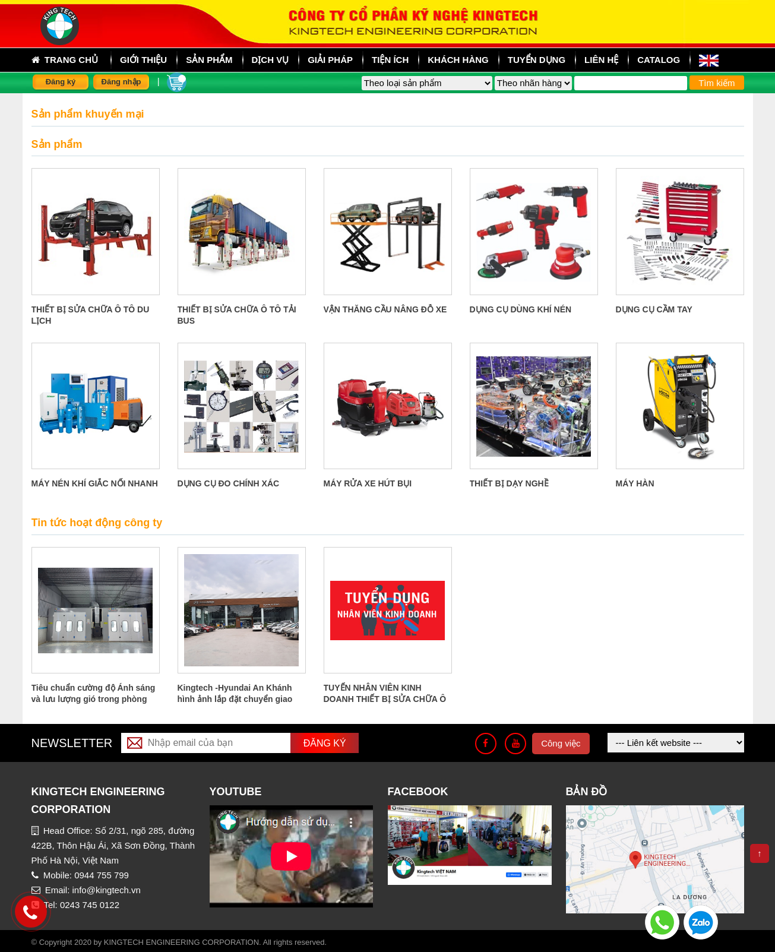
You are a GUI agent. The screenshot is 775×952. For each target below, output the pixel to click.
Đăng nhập (121, 81)
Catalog (658, 60)
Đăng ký (61, 81)
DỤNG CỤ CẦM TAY (654, 309)
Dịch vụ (270, 60)
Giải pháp (330, 60)
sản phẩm (209, 60)
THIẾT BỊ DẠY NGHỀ (509, 483)
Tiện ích (390, 60)
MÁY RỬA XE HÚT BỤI (368, 483)
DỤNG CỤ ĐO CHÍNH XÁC (229, 483)
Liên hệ (601, 60)
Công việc (560, 743)
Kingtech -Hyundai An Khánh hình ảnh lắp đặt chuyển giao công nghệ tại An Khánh (235, 699)
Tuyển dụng (536, 60)
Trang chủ (65, 60)
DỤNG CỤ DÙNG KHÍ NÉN (521, 309)
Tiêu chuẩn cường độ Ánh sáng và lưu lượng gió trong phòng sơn (93, 699)
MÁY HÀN (635, 483)
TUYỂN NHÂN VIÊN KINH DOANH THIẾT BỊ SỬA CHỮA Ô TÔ (385, 699)
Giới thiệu (143, 60)
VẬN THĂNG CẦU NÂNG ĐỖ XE (385, 309)
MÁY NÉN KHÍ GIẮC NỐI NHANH (94, 483)
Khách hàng (458, 60)
